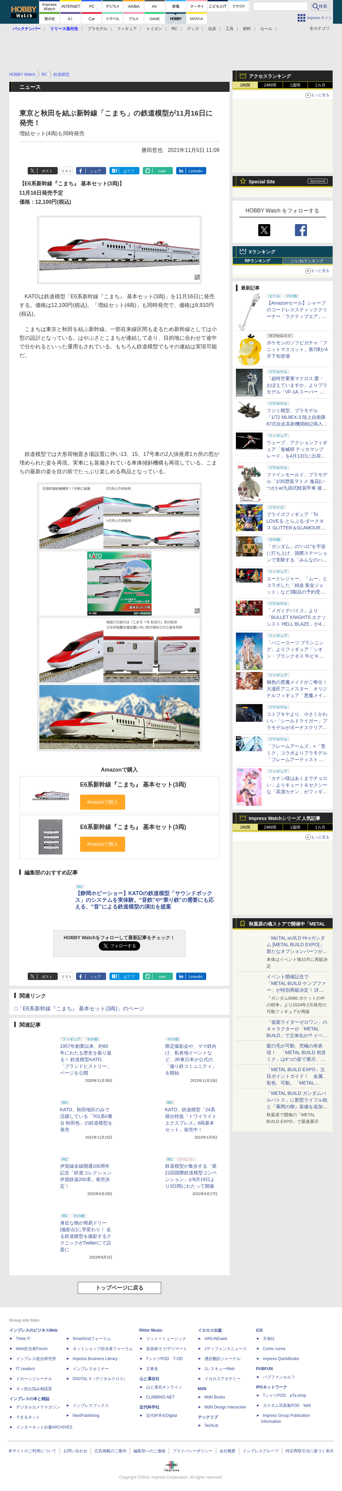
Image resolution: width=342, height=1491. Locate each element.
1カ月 (320, 85)
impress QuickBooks (281, 1358)
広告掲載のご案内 (110, 1451)
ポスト (47, 171)
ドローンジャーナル (34, 1378)
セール (266, 28)
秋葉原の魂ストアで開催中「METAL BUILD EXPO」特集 (287, 925)
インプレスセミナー (91, 1368)
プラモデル (97, 28)
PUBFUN (264, 1368)
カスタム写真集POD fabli (287, 1405)
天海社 (269, 1338)
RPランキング (258, 261)
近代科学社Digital (161, 1415)
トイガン (154, 28)
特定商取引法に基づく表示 (310, 1451)
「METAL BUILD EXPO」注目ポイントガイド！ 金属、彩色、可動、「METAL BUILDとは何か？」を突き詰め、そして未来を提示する (297, 1083)
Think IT (23, 1338)
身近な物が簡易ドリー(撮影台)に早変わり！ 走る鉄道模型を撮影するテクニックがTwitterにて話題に (85, 1236)
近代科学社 (149, 1407)
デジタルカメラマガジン (38, 1407)
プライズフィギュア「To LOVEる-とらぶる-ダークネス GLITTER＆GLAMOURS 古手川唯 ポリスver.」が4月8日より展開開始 (297, 528)
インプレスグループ (261, 1451)
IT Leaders (25, 1368)
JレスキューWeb (220, 1368)
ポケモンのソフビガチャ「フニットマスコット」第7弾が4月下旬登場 (297, 349)
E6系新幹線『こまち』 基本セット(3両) (133, 784)
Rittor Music (150, 1330)
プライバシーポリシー (193, 1451)
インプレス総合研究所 (36, 1358)
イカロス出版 (210, 1330)
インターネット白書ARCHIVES (44, 1427)
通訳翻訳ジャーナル (223, 1358)
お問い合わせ (75, 1451)
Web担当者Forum (32, 1348)
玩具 (212, 28)
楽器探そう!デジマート (166, 1348)
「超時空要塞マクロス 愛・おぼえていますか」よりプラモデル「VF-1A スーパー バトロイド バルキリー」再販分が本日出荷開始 (297, 392)
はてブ (128, 171)
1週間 (295, 85)
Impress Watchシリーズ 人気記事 (285, 818)
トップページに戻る (119, 1288)
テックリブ (208, 1417)
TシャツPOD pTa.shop (284, 1395)
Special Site (262, 181)
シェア (95, 171)
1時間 (245, 85)
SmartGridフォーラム (92, 1338)
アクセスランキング (270, 76)
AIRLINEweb (216, 1338)
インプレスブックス (91, 1405)
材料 (247, 28)
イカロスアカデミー (223, 1378)
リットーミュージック (166, 1338)
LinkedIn (196, 171)
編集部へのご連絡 (149, 1451)
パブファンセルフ (279, 1377)
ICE (259, 1330)
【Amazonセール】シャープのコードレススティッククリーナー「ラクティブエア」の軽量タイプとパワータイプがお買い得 (297, 316)
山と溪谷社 (149, 1378)
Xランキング (262, 252)
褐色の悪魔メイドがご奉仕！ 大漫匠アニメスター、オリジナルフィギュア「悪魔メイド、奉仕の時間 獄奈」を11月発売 (297, 695)
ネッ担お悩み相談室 (34, 1388)
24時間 (270, 85)
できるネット (28, 1417)
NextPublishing (86, 1415)
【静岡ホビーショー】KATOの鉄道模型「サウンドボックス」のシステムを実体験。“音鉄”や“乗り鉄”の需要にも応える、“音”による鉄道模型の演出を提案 (144, 899)
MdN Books (215, 1397)
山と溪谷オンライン (164, 1387)
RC (174, 28)
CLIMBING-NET (160, 1397)
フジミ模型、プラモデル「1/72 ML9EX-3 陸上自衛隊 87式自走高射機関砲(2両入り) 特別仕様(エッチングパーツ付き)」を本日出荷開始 (297, 424)
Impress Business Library (95, 1358)
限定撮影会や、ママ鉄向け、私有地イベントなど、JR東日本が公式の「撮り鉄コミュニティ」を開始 (191, 1059)
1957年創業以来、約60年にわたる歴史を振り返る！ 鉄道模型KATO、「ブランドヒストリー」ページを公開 (85, 1059)
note (161, 171)
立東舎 (152, 1368)
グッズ (193, 28)
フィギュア (127, 28)
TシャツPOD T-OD (164, 1358)
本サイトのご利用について (32, 1451)
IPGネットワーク (271, 1387)
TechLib (211, 1425)
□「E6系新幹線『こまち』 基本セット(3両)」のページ (79, 1008)
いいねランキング (308, 261)
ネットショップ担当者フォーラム (103, 1348)
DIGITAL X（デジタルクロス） (100, 1378)
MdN (202, 1388)
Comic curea (274, 1348)
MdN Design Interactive (225, 1407)
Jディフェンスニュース (226, 1348)
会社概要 (228, 1451)
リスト (66, 171)
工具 (230, 28)
